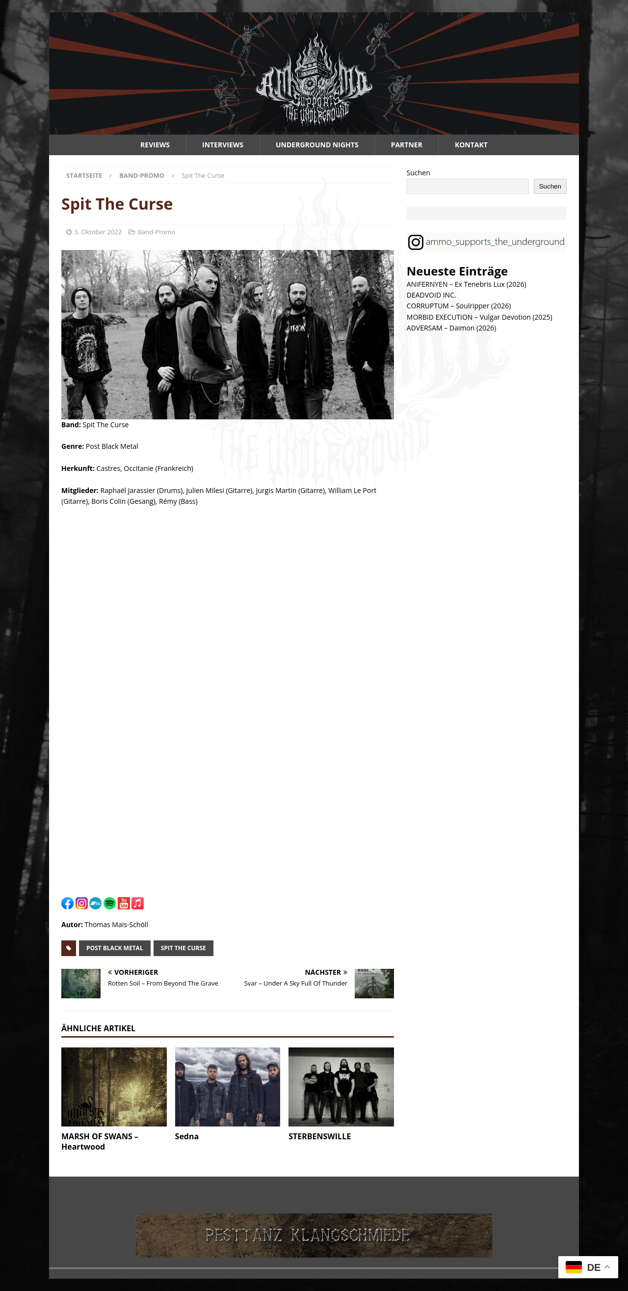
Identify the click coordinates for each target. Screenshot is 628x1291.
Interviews (222, 144)
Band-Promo (157, 231)
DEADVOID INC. (431, 295)
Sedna (187, 1136)
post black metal (114, 948)
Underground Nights (317, 144)
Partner (406, 144)
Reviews (155, 144)
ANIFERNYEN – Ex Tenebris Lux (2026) (466, 284)
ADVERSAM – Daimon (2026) (452, 327)
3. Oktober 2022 (98, 231)
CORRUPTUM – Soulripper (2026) (459, 305)
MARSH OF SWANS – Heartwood (99, 1141)
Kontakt (471, 144)
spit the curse (183, 948)
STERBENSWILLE (319, 1136)
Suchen (418, 172)
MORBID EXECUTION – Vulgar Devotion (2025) (479, 317)
